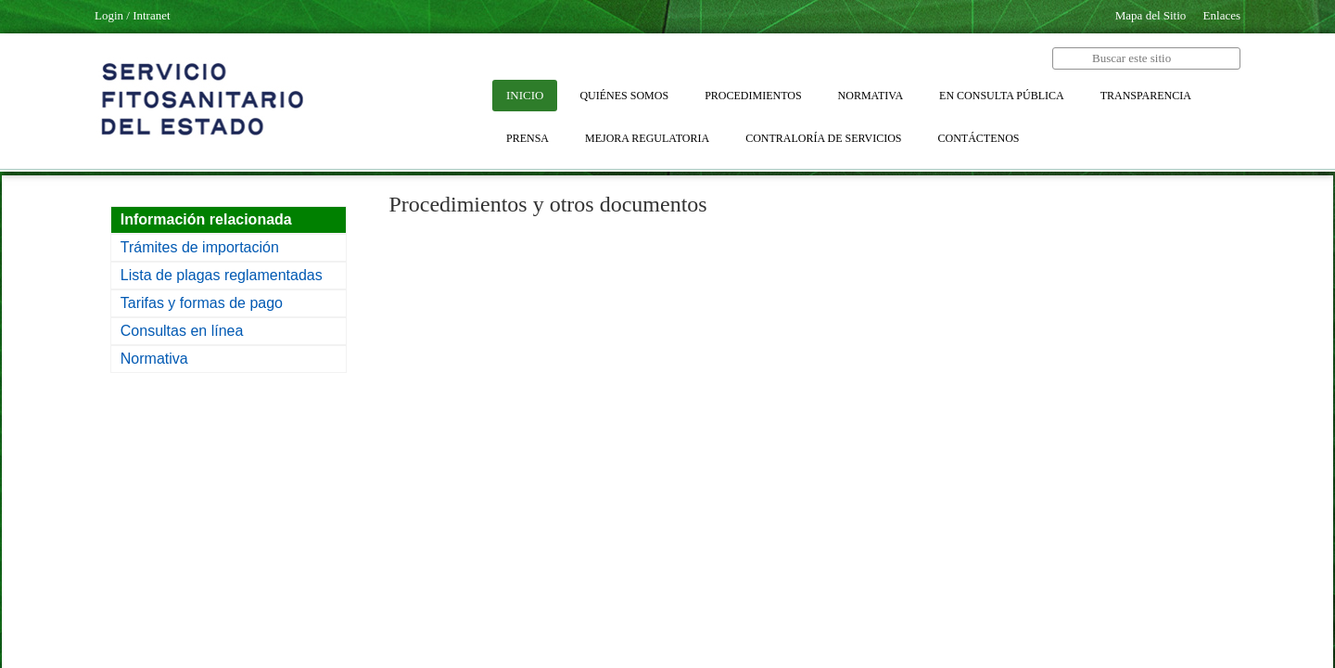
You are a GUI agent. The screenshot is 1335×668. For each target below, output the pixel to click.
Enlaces (1221, 15)
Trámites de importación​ (200, 247)
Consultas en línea (182, 331)
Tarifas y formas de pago (202, 303)
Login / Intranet (133, 15)
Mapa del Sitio (1151, 15)
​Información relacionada (206, 219)
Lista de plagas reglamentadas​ (222, 275)
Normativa (154, 358)
